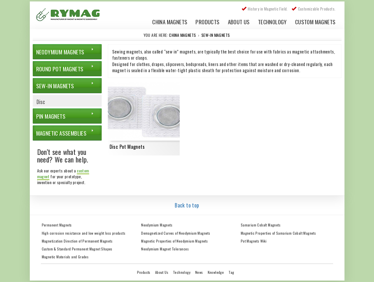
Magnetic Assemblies (61, 133)
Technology (272, 21)
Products (207, 21)
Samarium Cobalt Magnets (260, 224)
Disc (41, 101)
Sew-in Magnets (215, 35)
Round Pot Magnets (60, 69)
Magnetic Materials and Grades (65, 256)
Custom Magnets (315, 21)
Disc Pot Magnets (127, 146)
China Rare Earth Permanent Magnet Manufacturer (71, 16)
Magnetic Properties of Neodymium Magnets (174, 240)
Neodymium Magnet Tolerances (165, 248)
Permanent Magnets (57, 224)
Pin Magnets (50, 116)
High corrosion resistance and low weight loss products (84, 233)
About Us (239, 21)
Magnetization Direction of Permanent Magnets (77, 240)
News (199, 272)
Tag (231, 272)
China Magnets (169, 21)
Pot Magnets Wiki (253, 240)
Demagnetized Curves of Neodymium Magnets (175, 233)
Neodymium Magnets (60, 52)
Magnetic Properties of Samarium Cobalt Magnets (278, 233)
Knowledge (216, 272)
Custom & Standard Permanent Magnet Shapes (77, 248)
